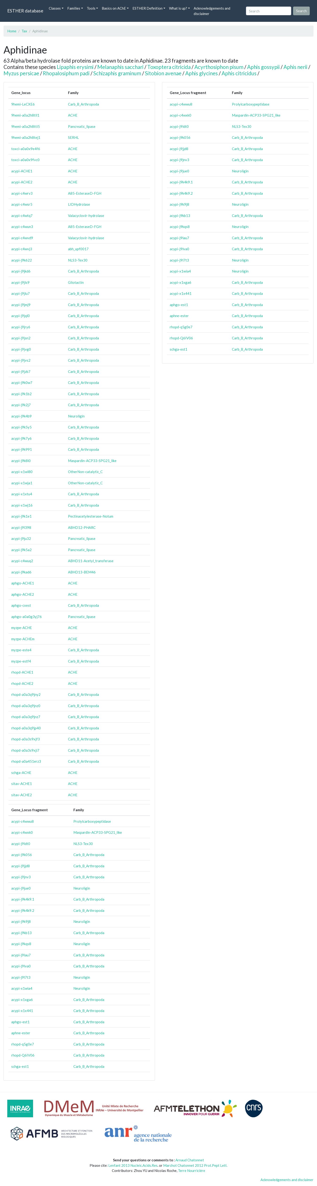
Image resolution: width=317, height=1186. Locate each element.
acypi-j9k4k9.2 (22, 910)
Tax (24, 31)
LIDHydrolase (79, 204)
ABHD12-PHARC (82, 527)
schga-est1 (20, 1066)
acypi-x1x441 (22, 1010)
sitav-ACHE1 (21, 783)
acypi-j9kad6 (21, 572)
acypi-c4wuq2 (22, 561)
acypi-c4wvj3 (21, 249)
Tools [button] (91, 8)
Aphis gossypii (263, 67)
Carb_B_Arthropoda (83, 104)
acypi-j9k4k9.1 (22, 899)
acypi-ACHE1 (21, 171)
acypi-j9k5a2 (21, 550)
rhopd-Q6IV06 (22, 1055)
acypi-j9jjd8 (20, 866)
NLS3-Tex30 (77, 260)
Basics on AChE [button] (114, 8)
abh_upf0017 (78, 249)
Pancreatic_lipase (81, 126)
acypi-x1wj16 (22, 505)
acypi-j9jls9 (20, 282)
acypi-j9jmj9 (20, 305)
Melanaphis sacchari (120, 67)
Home (11, 31)
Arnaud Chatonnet (189, 1160)
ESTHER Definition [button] (147, 8)
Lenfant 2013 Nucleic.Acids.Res (133, 1165)
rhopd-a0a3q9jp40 (26, 728)
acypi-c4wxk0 (22, 832)
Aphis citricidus (239, 73)
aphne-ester (20, 1033)
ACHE (72, 115)
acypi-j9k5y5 (21, 427)
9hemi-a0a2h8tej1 (25, 137)
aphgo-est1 (20, 1022)
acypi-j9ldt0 (20, 843)
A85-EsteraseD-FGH (84, 193)
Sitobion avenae (163, 73)
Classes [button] (55, 8)
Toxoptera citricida (169, 67)
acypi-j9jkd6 (20, 271)
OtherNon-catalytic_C (85, 472)
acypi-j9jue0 (21, 888)
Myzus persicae (21, 73)
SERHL (73, 137)
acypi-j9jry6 (20, 327)
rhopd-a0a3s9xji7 (25, 750)
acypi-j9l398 (21, 527)
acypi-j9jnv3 (21, 877)
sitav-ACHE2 (21, 795)
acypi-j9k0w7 (21, 382)
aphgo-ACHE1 (22, 583)
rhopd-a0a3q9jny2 (26, 694)
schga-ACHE (21, 772)
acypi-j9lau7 (21, 955)
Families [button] (73, 8)
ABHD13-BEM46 (82, 572)
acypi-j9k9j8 (21, 921)
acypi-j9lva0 (21, 966)
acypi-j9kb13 (21, 933)
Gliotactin (76, 282)
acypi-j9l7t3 (20, 977)
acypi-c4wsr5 (21, 204)
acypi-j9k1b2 (21, 394)
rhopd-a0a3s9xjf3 (25, 739)
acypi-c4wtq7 (22, 215)
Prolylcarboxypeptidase (92, 821)
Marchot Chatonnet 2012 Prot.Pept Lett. (195, 1165)
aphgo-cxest (21, 605)
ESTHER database (25, 10)
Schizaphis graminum (117, 73)
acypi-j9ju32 (21, 538)
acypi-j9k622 (21, 260)
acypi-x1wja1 (21, 483)
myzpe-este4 (21, 650)
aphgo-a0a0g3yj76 (26, 616)
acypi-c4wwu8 (22, 821)
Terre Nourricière (191, 1170)
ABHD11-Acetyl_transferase (90, 561)
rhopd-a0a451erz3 (26, 761)
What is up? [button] (178, 8)
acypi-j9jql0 (20, 316)
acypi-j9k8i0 (21, 460)
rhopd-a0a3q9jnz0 (25, 706)
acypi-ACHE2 (21, 182)
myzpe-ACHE (21, 627)
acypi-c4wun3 (22, 226)
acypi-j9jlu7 (20, 293)
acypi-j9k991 (21, 449)
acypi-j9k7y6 (21, 438)
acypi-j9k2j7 (21, 405)
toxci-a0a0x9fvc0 (25, 160)
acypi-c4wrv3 (22, 193)
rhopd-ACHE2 (22, 683)
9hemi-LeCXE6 (23, 104)
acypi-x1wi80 (22, 472)
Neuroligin (76, 416)
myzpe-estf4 (21, 661)
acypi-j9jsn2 (20, 338)
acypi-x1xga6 (22, 999)
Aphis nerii (295, 67)
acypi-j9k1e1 (21, 516)
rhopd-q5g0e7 (22, 1044)
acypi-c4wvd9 (22, 238)
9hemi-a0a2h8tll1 (25, 115)
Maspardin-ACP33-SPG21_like (92, 460)
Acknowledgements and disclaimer (212, 11)
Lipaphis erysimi (75, 67)
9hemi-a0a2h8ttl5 (25, 126)
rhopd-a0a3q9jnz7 (25, 717)
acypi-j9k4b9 (21, 416)
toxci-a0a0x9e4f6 (25, 149)
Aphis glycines (201, 73)
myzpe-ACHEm (22, 639)
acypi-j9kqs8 (21, 944)
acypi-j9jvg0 (21, 349)
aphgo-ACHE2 (22, 594)
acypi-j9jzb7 (20, 371)
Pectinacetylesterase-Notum (90, 516)
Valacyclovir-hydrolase (86, 215)
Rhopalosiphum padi (66, 73)
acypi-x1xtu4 (21, 494)
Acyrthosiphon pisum (218, 67)
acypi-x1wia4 (21, 988)
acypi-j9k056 (21, 855)
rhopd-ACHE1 (22, 672)
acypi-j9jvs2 (20, 360)
